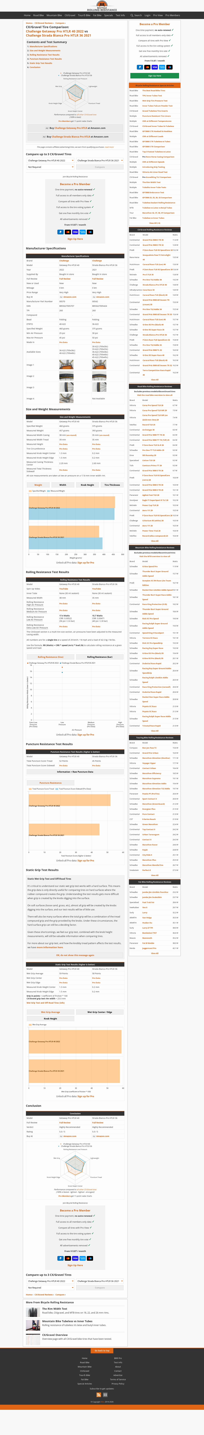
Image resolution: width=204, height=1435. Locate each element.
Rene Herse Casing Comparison (158, 156)
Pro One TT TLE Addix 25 (153, 450)
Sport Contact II (149, 799)
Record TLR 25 (148, 424)
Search (138, 15)
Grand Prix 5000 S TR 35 (153, 240)
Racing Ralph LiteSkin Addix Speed (155, 679)
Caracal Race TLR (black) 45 (155, 360)
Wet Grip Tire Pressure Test (154, 100)
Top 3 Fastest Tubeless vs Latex (156, 151)
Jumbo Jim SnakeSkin (152, 897)
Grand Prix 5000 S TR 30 (152, 485)
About (118, 1366)
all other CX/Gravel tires (86, 114)
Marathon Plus (149, 860)
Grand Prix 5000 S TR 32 (153, 245)
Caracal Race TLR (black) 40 (155, 295)
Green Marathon (150, 824)
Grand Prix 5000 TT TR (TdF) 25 (155, 440)
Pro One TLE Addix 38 (152, 279)
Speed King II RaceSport (153, 633)
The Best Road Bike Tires (153, 90)
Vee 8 (144, 907)
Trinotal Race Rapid (151, 725)
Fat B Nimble (148, 943)
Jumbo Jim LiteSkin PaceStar (155, 892)
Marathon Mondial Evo (152, 865)
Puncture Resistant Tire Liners (156, 116)
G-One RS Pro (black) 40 (153, 324)
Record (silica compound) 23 (155, 536)
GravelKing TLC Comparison (156, 177)
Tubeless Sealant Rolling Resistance (158, 202)
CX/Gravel (70, 15)
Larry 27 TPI (147, 928)
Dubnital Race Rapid (151, 663)
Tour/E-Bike (84, 15)
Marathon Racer (150, 844)
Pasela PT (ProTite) (150, 793)
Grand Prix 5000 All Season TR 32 (157, 365)
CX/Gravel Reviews (44, 1294)
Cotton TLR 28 (148, 460)
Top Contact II (148, 829)
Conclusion (35, 67)
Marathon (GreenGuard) (153, 804)
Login (147, 15)
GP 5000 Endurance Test (153, 192)
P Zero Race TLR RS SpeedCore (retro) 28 (156, 477)
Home (27, 15)
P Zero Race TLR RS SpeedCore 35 (158, 269)
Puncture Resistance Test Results (46, 58)
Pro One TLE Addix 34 (152, 309)
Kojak (145, 849)
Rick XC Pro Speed (150, 618)
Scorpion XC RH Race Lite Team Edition (156, 582)
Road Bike (38, 15)
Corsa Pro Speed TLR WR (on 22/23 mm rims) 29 (155, 417)
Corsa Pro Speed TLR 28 (152, 405)
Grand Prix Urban (150, 753)
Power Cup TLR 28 (150, 505)
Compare (59, 1294)
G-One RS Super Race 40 (153, 355)
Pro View (158, 15)
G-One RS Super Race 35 (153, 329)
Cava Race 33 (148, 290)
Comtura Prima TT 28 (152, 465)
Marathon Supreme (151, 778)
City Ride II (147, 855)
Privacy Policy (118, 1383)
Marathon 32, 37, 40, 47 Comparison (158, 213)
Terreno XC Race (150, 638)
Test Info (120, 15)
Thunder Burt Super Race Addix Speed (157, 597)
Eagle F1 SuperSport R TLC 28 (155, 500)
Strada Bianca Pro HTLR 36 (155, 334)
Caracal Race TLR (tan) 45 (154, 319)
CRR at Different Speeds (153, 162)
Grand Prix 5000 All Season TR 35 (157, 314)
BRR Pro (118, 1358)
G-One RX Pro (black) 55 (152, 653)
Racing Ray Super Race (152, 648)
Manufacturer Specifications (43, 46)
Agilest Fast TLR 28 (150, 495)
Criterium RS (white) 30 (152, 520)
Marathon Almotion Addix (154, 783)
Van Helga (147, 917)
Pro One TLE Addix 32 (152, 345)
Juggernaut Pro (149, 948)
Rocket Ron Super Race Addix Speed (155, 699)
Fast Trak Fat (148, 902)
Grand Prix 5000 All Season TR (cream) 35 (156, 302)
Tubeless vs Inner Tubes (153, 218)
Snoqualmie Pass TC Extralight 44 (156, 257)
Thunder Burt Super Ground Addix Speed (155, 573)
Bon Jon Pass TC (149, 748)
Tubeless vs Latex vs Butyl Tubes (157, 207)
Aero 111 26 (147, 525)
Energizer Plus (148, 809)
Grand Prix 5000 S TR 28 (152, 470)
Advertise (117, 1375)
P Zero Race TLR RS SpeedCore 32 (158, 250)
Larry (144, 912)
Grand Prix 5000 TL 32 (152, 350)
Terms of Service (118, 1379)
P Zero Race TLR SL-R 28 (153, 445)
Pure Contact (148, 814)
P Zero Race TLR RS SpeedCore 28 (157, 515)
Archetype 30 (148, 429)
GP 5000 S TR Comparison (153, 146)
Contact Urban (149, 768)
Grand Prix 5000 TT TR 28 (153, 435)
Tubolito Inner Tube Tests (154, 187)
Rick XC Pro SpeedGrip (152, 643)
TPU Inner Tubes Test (152, 95)
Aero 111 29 (147, 510)
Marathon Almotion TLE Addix (156, 788)
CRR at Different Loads (152, 136)
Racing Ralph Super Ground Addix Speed (155, 625)
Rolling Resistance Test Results (45, 54)
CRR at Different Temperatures (156, 121)
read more (108, 147)
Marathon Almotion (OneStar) (156, 758)
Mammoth (147, 938)
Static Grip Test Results (41, 63)
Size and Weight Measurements (45, 50)
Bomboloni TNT (149, 933)
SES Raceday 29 (149, 455)
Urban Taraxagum (150, 834)
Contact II (146, 839)
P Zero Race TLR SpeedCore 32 (156, 340)
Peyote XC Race (149, 706)
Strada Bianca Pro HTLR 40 (155, 284)
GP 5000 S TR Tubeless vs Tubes (156, 141)
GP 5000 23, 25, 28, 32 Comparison (157, 197)
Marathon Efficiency (151, 773)
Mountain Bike (54, 15)
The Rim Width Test (151, 182)
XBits (103, 1402)
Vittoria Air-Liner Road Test (154, 172)
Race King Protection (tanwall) (156, 687)
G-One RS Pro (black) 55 (152, 658)
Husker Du (147, 922)
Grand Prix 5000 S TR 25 (152, 490)
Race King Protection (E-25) (154, 604)
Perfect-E (146, 870)
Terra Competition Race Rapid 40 (156, 372)
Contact (118, 1371)
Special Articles (84, 1383)
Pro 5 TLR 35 (148, 274)
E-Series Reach (149, 819)
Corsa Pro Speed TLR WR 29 (154, 410)
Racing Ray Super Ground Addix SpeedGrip (156, 670)
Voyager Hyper (149, 763)
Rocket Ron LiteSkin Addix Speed (157, 590)
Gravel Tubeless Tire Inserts (155, 111)
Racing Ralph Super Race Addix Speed (156, 718)
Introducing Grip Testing (153, 167)
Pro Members (172, 15)
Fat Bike (97, 15)
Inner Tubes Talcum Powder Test (157, 106)
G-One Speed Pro (150, 566)
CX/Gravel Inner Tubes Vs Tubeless (158, 126)
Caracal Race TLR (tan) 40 (154, 264)
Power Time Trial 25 (151, 530)
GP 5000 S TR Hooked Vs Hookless (157, 131)
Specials (108, 15)
